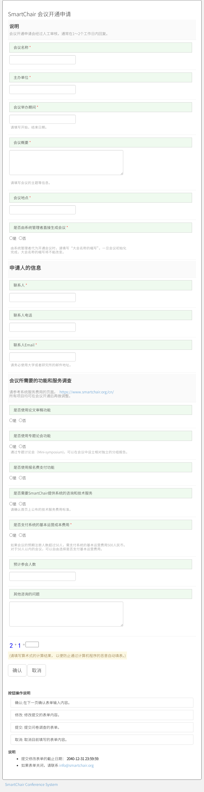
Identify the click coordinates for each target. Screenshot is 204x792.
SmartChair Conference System (31, 784)
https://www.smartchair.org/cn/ (87, 391)
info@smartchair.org (76, 765)
